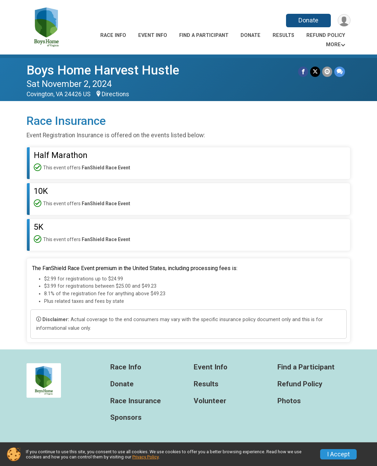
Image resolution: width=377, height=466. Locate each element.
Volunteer (210, 401)
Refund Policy (325, 35)
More (333, 45)
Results (283, 35)
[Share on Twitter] (315, 72)
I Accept (338, 454)
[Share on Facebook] (303, 72)
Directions (115, 94)
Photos (289, 401)
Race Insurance (135, 401)
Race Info (113, 35)
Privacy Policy (145, 456)
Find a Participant (203, 35)
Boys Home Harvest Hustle (103, 70)
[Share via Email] (327, 72)
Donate (308, 20)
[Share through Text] (339, 72)
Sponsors (126, 418)
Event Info (152, 35)
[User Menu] (344, 20)
